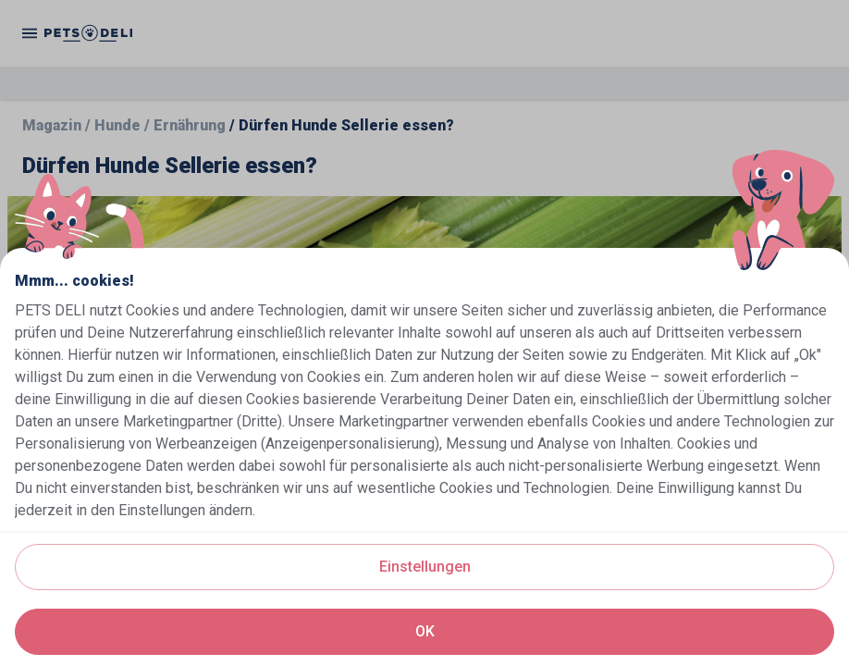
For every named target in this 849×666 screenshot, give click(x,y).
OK (425, 631)
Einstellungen (425, 566)
